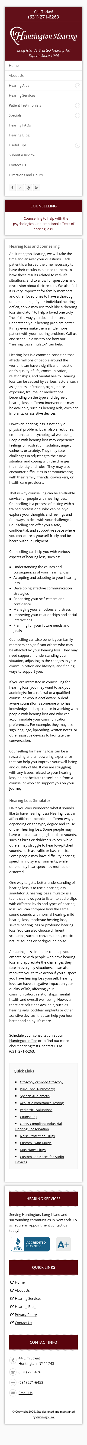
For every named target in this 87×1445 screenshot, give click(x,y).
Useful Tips (17, 145)
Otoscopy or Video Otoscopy (41, 1082)
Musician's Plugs (33, 1150)
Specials (15, 115)
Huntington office (23, 1040)
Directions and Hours (26, 175)
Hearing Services (22, 95)
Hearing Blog (19, 135)
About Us (16, 75)
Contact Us (17, 165)
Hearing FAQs (20, 125)
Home (14, 65)
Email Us (25, 1392)
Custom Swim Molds (36, 1143)
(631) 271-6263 (21, 1051)
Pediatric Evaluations (36, 1110)
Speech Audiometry (35, 1096)
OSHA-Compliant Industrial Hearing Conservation (38, 1126)
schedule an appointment (29, 1225)
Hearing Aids (19, 85)
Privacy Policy (26, 1314)
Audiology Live (45, 1417)
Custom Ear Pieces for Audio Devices (39, 1159)
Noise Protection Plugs (37, 1136)
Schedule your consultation (31, 1035)
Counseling (28, 1117)
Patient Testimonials (25, 105)
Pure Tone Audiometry (37, 1089)
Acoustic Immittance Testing (42, 1103)
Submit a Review (22, 155)
